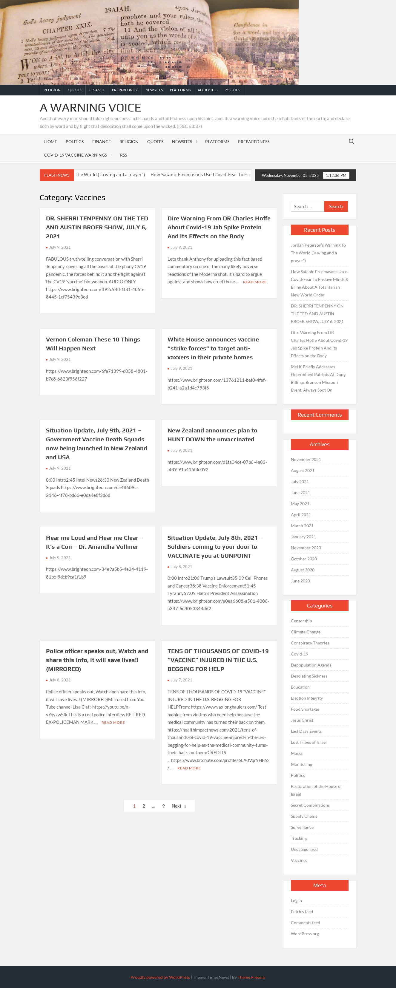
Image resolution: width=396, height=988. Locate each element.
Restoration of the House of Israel (316, 790)
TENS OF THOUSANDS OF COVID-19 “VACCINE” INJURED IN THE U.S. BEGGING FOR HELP (218, 659)
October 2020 (304, 558)
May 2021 (300, 503)
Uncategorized (304, 849)
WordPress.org (305, 933)
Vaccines (299, 860)
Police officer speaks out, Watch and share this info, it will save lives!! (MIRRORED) (97, 659)
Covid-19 (299, 653)
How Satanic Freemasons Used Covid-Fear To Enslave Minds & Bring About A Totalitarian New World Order (320, 283)
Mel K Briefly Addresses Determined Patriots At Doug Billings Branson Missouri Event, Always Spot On (318, 378)
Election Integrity (307, 698)
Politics (232, 90)
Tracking (299, 838)
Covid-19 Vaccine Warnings (75, 154)
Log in (296, 900)
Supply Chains (304, 816)
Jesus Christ (302, 720)
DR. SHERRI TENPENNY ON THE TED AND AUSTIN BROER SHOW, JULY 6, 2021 (97, 227)
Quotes (75, 90)
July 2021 (300, 481)
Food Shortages (305, 709)
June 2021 (300, 492)
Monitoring (301, 764)
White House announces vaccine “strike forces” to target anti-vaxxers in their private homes (213, 348)
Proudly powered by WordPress (160, 977)
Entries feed (302, 911)
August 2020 (302, 569)
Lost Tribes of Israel (309, 742)
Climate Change (305, 631)
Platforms (180, 90)
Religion (52, 90)
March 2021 (302, 525)
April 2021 (301, 514)
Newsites (154, 90)
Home (50, 141)
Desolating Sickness (309, 675)
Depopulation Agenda (311, 664)
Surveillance (302, 827)
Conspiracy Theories (310, 642)
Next (177, 805)
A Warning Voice (90, 107)
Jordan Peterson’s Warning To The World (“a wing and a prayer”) (85, 174)
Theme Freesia (251, 977)
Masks (297, 753)
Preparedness (125, 90)
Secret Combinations (310, 805)
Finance (97, 90)
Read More (255, 282)
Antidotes (207, 90)
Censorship (301, 620)
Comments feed (305, 922)
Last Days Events (306, 731)
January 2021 (303, 536)
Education (300, 686)
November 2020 (306, 547)
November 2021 (306, 459)
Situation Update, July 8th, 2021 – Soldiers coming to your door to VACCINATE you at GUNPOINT (215, 546)
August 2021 (302, 470)
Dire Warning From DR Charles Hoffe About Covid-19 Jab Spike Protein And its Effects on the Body (219, 227)
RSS (123, 154)
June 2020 (300, 580)
